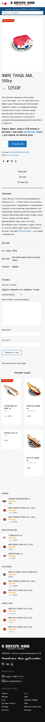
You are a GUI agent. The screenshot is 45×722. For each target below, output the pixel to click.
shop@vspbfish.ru (15, 681)
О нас (4, 700)
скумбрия (15, 155)
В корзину (16, 144)
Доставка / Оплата (8, 703)
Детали (22, 177)
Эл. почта (5, 340)
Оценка (5, 294)
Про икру (5, 707)
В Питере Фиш (33, 131)
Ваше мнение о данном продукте (15, 299)
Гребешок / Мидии (31, 700)
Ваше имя (6, 330)
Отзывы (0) (22, 182)
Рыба (26, 703)
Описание (22, 171)
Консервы (27, 710)
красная (8, 155)
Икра (26, 693)
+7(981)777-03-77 (34, 9)
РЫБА (10, 152)
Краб (26, 697)
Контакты (5, 710)
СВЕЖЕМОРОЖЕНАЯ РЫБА (21, 152)
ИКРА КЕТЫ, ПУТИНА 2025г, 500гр (17, 609)
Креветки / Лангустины (32, 707)
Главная (4, 693)
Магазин (5, 697)
